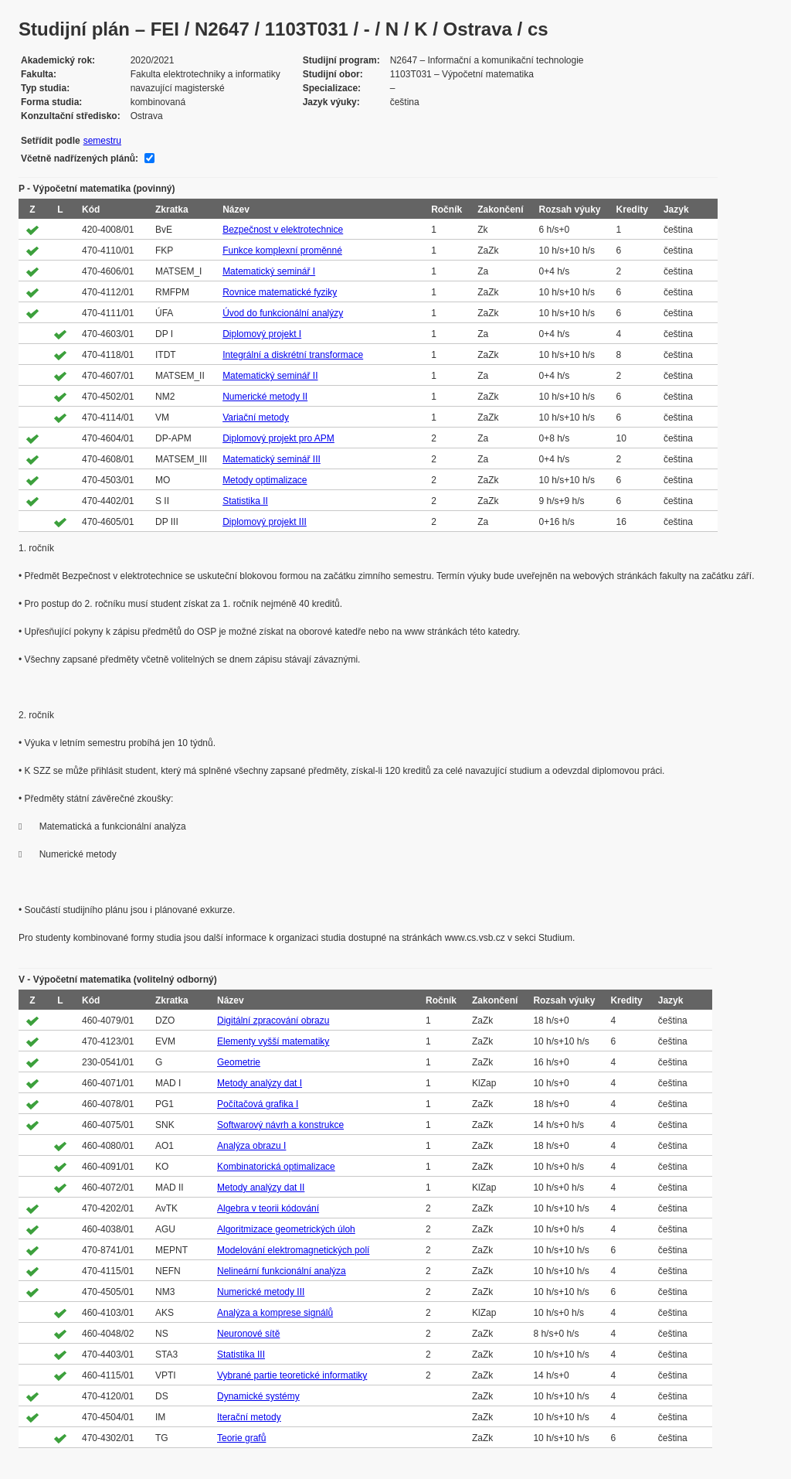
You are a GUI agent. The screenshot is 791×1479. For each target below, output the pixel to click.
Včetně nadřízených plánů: (79, 158)
